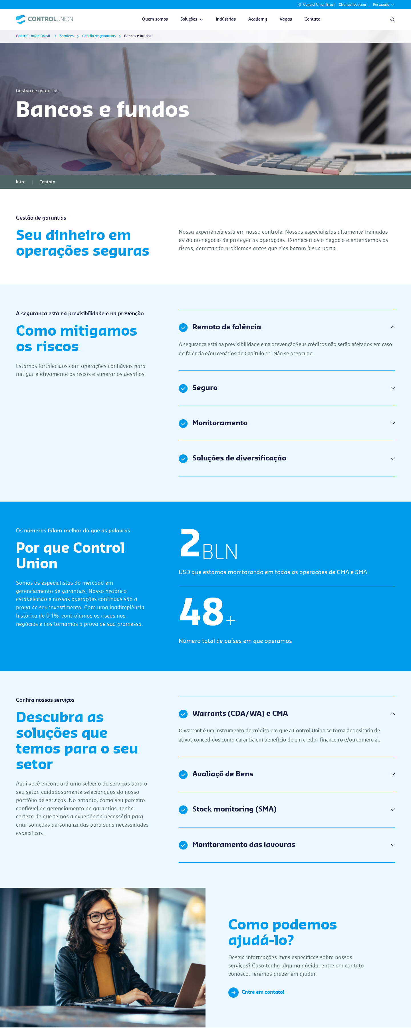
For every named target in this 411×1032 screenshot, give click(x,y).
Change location (352, 4)
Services (67, 36)
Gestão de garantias (99, 36)
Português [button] (384, 4)
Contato (312, 19)
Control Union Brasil (319, 4)
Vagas (286, 19)
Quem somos (155, 19)
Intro (20, 182)
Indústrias (226, 19)
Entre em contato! (256, 992)
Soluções (191, 19)
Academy (257, 19)
